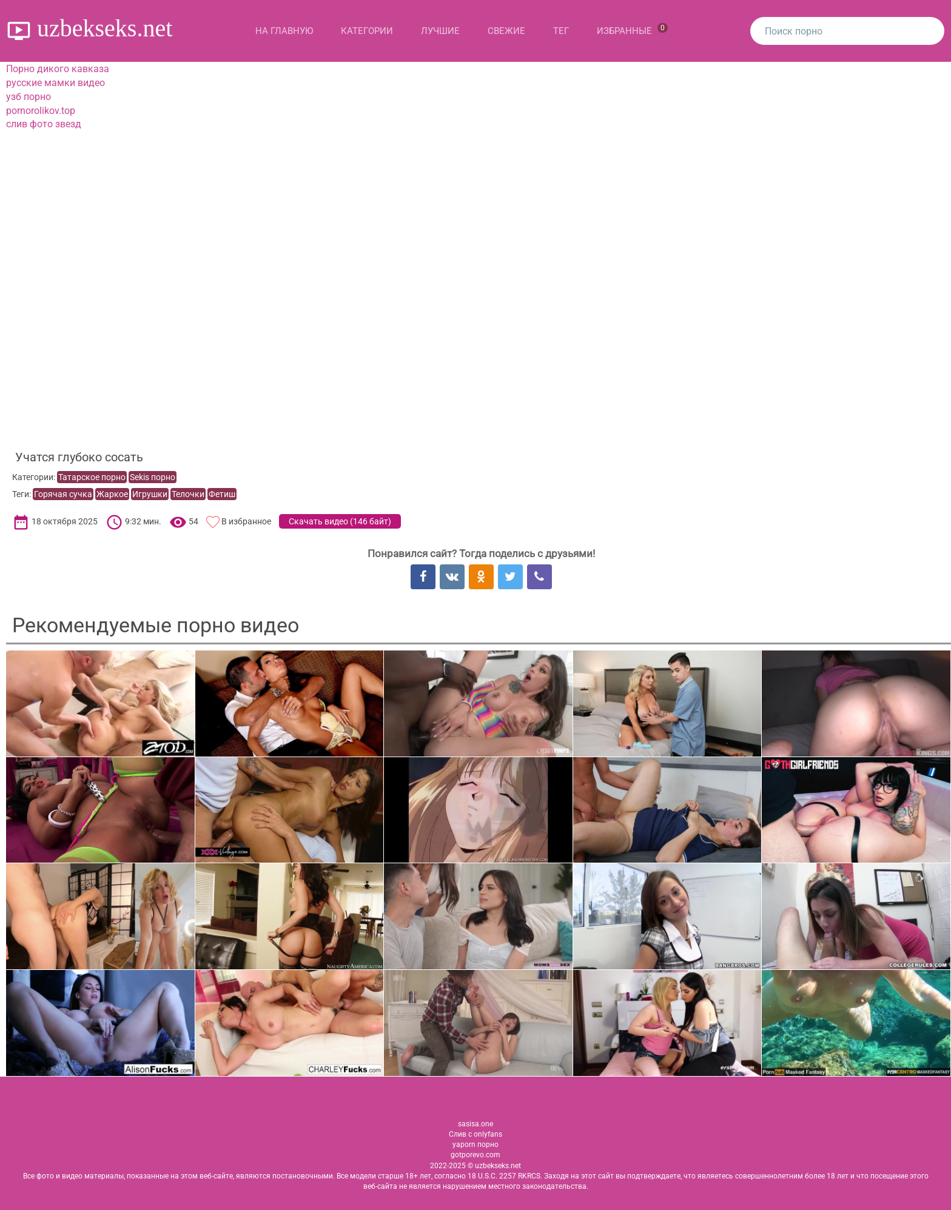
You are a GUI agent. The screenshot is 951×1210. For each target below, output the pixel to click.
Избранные (632, 29)
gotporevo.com (475, 1155)
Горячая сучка (63, 494)
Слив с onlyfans (475, 1134)
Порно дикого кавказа (57, 69)
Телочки (188, 494)
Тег (561, 30)
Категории (367, 30)
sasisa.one (475, 1124)
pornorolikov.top (40, 110)
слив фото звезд (43, 124)
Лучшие (440, 30)
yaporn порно (475, 1144)
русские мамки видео (55, 83)
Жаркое (112, 494)
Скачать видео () (340, 521)
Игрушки (149, 494)
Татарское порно (92, 477)
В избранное (246, 521)
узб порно (28, 96)
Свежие (506, 30)
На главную (284, 30)
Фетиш (222, 494)
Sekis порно (152, 477)
